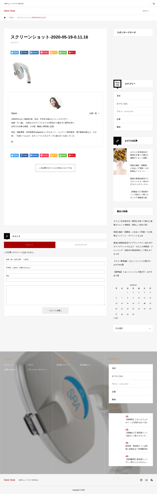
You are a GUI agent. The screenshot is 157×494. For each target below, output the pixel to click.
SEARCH (153, 3)
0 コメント (29, 245)
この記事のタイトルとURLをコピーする (55, 168)
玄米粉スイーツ (62, 365)
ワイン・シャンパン (125, 111)
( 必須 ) (17, 259)
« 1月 (115, 318)
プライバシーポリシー (37, 370)
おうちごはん (122, 103)
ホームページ (9, 365)
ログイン (146, 11)
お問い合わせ (9, 370)
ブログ (30, 365)
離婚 (118, 127)
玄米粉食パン (85, 365)
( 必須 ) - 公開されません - (18, 267)
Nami (14, 113)
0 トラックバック (81, 245)
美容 (118, 96)
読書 (118, 119)
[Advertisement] (31, 201)
